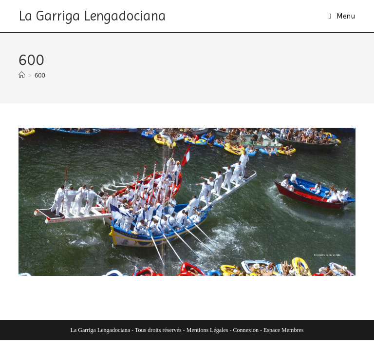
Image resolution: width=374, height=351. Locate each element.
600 (40, 75)
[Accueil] (22, 75)
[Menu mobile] (341, 16)
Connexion (246, 330)
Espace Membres (283, 330)
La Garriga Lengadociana (92, 16)
